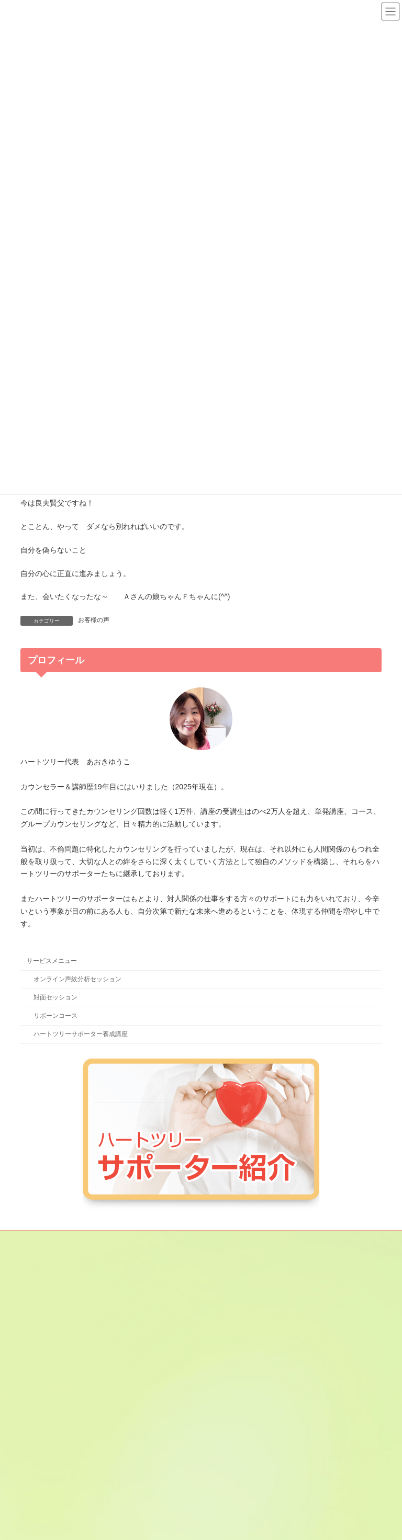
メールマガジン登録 (58, 1240)
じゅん (224, 1390)
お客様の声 (93, 620)
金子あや (227, 1335)
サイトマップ (127, 1240)
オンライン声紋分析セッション (77, 979)
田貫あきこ (231, 1426)
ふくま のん (231, 1444)
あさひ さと (234, 1299)
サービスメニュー (52, 960)
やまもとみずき (237, 1462)
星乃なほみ (231, 1481)
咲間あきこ (231, 1371)
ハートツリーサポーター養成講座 (81, 1034)
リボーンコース (55, 1015)
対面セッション (55, 997)
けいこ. (225, 1353)
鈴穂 (221, 1408)
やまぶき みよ (234, 1499)
